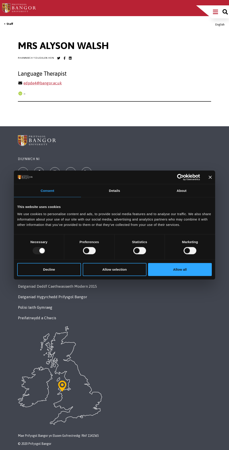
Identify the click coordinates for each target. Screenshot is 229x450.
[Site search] (225, 11)
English (220, 24)
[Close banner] (210, 177)
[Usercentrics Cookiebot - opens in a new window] (180, 177)
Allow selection (114, 269)
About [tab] (182, 191)
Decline (49, 269)
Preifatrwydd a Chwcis (37, 318)
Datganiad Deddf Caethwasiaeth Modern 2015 (57, 286)
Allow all (180, 269)
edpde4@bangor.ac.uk (42, 83)
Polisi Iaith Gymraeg (35, 307)
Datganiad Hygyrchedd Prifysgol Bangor (52, 297)
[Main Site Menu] (215, 11)
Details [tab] (114, 191)
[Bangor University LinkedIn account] (70, 58)
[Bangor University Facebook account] (64, 58)
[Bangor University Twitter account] (58, 58)
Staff (9, 24)
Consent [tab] (47, 191)
